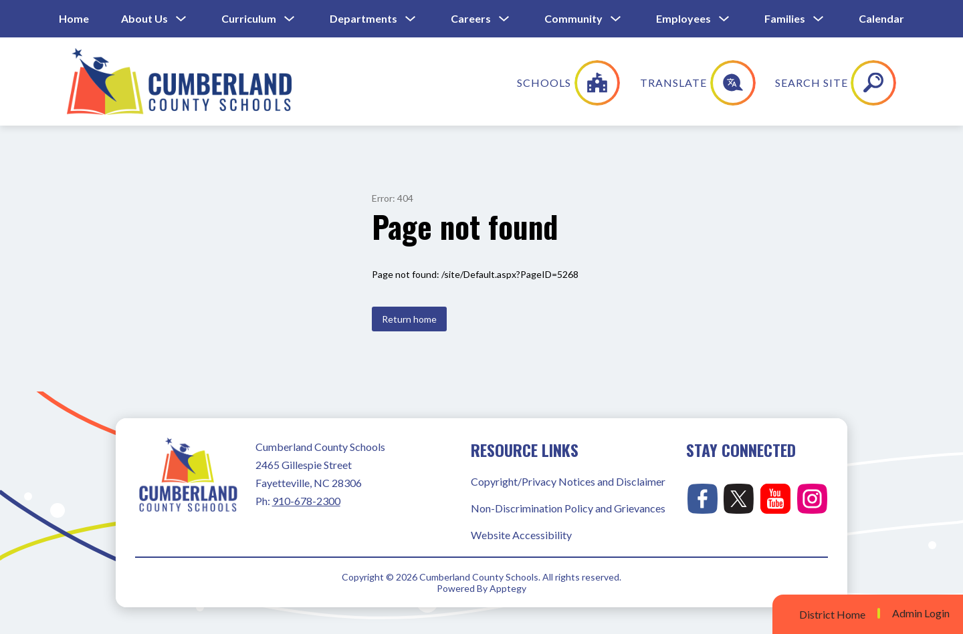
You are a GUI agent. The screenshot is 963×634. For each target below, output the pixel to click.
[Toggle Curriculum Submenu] (290, 19)
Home (74, 18)
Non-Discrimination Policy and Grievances (568, 508)
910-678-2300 (306, 500)
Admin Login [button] (921, 613)
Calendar (881, 18)
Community (573, 18)
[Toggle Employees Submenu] (724, 19)
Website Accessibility (521, 534)
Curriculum (248, 18)
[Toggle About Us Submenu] (181, 19)
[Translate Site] (786, 83)
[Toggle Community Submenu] (616, 19)
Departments (363, 18)
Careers (471, 18)
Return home (409, 319)
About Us (144, 18)
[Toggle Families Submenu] (819, 19)
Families (784, 18)
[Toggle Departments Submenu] (411, 19)
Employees (683, 18)
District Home (832, 614)
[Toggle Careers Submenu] (504, 19)
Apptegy (508, 588)
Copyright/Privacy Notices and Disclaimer (568, 481)
